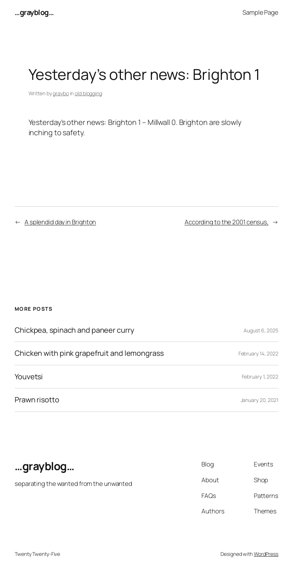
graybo (60, 93)
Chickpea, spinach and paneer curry (74, 330)
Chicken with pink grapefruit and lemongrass (89, 353)
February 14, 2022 (258, 353)
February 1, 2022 (260, 376)
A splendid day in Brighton (60, 222)
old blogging (88, 93)
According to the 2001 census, (226, 222)
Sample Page (260, 12)
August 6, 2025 (261, 330)
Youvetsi (29, 377)
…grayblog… (34, 12)
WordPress (266, 553)
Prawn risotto (37, 400)
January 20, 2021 (259, 399)
